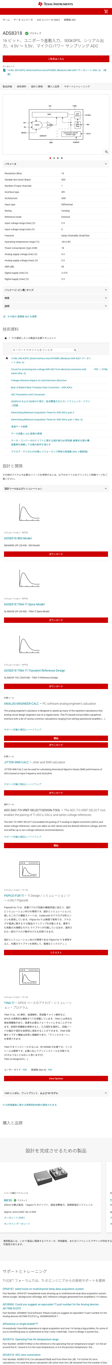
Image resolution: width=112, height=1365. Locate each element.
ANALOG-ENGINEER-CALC (21, 703)
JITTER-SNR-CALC (16, 762)
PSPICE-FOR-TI (14, 895)
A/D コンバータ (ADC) (48, 19)
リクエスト (56, 952)
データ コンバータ (23, 19)
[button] (6, 11)
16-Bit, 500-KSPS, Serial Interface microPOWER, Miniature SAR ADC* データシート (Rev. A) (54, 70)
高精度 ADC (70, 19)
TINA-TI (9, 1003)
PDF (25, 1069)
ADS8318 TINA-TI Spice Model (24, 604)
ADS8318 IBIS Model (18, 538)
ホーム (6, 19)
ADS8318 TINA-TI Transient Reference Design (34, 670)
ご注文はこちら (56, 58)
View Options (56, 1078)
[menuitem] (78, 11)
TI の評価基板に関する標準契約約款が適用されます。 (31, 1105)
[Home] (55, 4)
